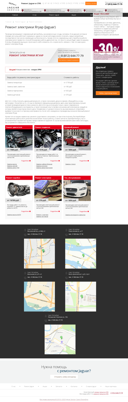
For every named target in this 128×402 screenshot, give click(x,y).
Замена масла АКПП (14, 215)
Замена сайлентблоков (44, 164)
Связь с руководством (108, 93)
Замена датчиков (42, 216)
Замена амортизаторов (44, 168)
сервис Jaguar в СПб (101, 392)
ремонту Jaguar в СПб (100, 394)
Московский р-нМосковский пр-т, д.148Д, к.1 (94, 10)
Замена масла (12, 164)
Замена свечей (12, 166)
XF (46, 3)
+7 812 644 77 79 (116, 393)
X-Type (62, 3)
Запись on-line (91, 3)
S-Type (81, 3)
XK (49, 3)
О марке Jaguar (91, 386)
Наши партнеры (110, 386)
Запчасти (59, 386)
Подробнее (25, 161)
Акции (74, 15)
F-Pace (56, 3)
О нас (35, 15)
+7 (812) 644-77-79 (113, 4)
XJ (43, 3)
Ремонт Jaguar (54, 15)
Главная (15, 15)
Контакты (74, 386)
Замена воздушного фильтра (75, 215)
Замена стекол (70, 164)
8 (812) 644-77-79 (72, 56)
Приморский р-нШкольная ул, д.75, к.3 (113, 10)
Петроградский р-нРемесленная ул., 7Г (76, 10)
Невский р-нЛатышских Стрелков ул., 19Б (32, 10)
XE (51, 3)
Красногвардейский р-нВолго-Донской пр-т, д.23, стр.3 (55, 10)
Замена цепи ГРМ (13, 168)
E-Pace (69, 3)
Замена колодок (41, 166)
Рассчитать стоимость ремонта (68, 60)
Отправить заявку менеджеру (65, 377)
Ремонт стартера (42, 215)
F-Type (75, 3)
